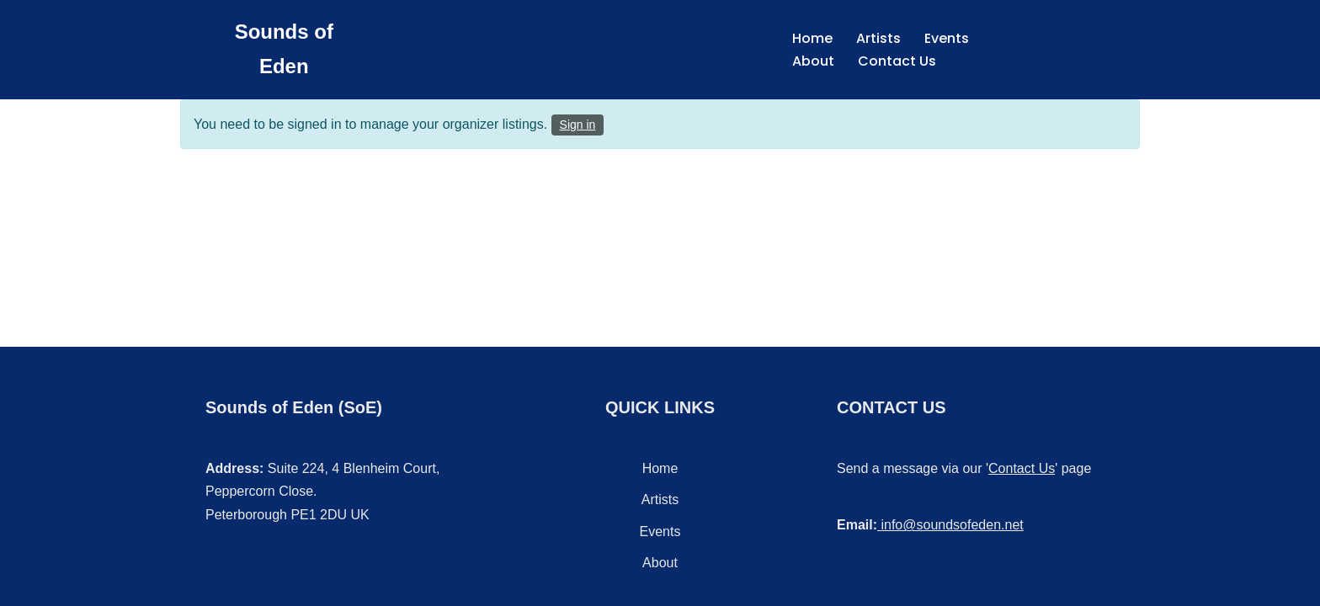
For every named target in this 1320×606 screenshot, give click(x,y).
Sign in (578, 124)
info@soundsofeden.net (952, 525)
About (813, 61)
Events (946, 38)
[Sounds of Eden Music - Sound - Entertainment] (284, 49)
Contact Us (897, 61)
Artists (878, 38)
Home (812, 38)
